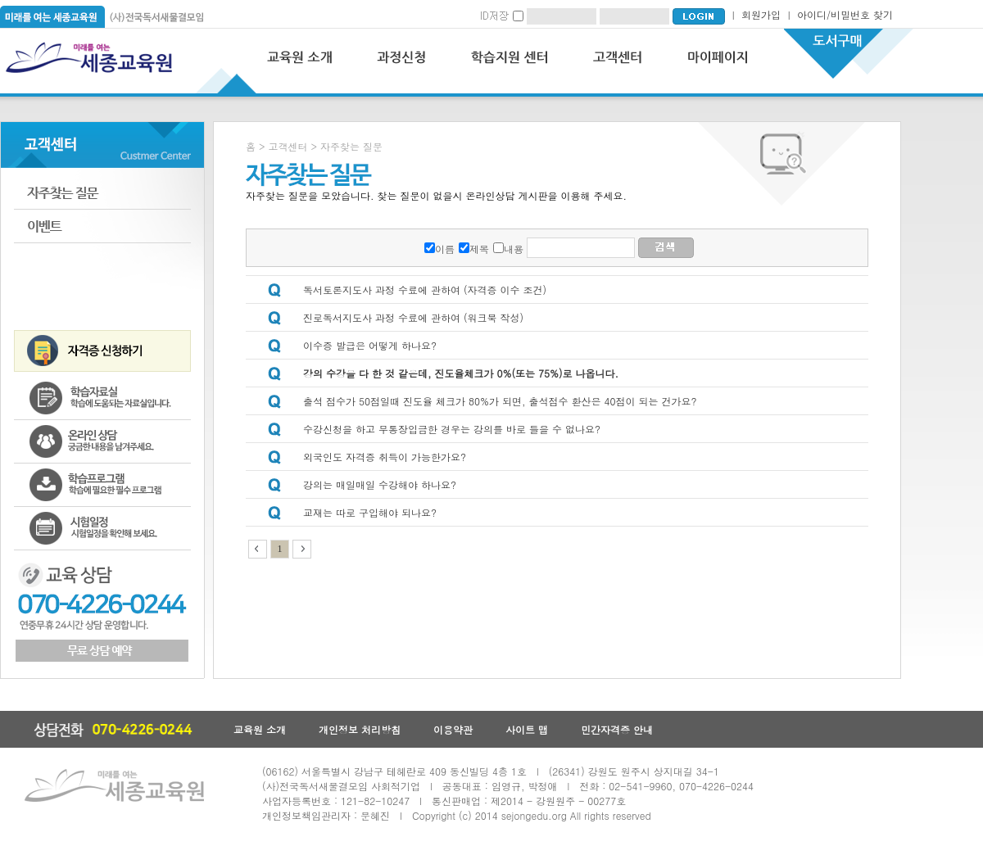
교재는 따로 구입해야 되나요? (370, 512)
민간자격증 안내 (617, 729)
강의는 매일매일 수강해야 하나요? (379, 484)
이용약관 (453, 729)
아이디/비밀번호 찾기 (845, 14)
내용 (513, 249)
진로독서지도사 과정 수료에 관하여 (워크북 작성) (413, 317)
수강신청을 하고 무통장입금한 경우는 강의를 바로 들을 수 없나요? (451, 429)
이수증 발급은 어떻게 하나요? (370, 345)
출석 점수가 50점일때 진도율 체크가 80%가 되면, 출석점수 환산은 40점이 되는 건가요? (500, 401)
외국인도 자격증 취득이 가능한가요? (384, 457)
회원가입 (761, 14)
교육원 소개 (259, 729)
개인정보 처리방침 (360, 729)
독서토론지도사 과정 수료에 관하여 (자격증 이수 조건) (424, 289)
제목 (479, 249)
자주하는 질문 (102, 193)
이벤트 (102, 226)
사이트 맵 (526, 729)
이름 (445, 249)
